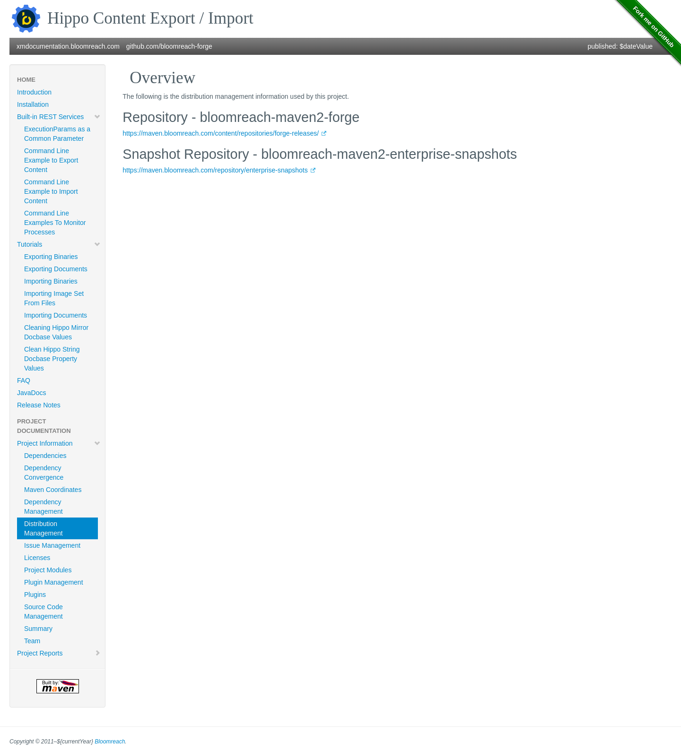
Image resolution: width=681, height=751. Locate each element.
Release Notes (39, 405)
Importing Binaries (51, 281)
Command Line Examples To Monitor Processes (55, 222)
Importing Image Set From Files (54, 298)
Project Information (59, 443)
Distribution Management (43, 528)
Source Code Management (43, 611)
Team (32, 641)
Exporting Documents (55, 269)
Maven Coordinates (52, 489)
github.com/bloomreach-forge (169, 46)
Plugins (35, 594)
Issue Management (52, 545)
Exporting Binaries (51, 256)
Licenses (37, 557)
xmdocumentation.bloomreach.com (68, 46)
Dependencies (45, 455)
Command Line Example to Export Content (51, 160)
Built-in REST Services (59, 117)
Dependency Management (43, 506)
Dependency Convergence (43, 472)
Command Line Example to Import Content (51, 191)
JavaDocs (31, 393)
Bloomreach (110, 741)
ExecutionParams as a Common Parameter (57, 133)
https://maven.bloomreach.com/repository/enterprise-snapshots (214, 170)
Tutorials (59, 244)
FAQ (23, 380)
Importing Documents (55, 315)
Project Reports (59, 653)
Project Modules (47, 570)
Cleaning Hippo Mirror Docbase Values (56, 332)
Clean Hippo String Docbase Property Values (52, 358)
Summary (38, 628)
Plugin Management (53, 582)
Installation (33, 104)
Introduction (34, 92)
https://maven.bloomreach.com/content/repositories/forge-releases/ (220, 133)
